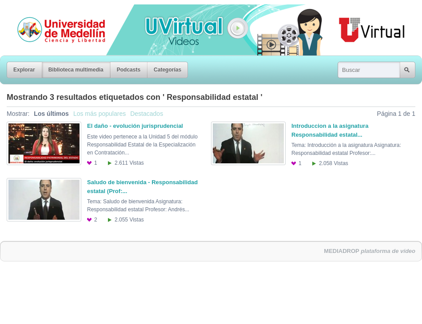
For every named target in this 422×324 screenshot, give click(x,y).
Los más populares (99, 113)
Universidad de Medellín (54, 10)
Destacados (146, 113)
